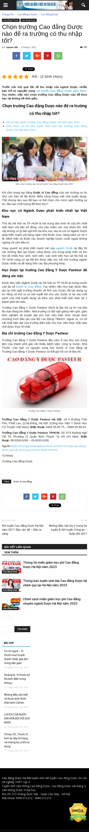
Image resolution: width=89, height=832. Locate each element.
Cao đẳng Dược (28, 20)
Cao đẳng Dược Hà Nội (16, 778)
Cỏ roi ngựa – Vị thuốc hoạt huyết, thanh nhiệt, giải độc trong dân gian (16, 657)
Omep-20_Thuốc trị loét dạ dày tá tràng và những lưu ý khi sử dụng (17, 740)
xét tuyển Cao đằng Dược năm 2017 (61, 90)
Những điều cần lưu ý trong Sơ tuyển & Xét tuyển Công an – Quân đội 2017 (68, 529)
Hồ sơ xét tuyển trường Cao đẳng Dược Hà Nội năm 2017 (43, 122)
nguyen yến (12, 47)
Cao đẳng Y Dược (10, 20)
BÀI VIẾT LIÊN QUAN (17, 547)
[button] (83, 5)
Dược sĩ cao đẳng (23, 481)
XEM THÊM (11, 552)
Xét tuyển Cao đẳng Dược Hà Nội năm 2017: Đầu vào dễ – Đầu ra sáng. (23, 529)
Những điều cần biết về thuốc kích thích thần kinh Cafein (16, 698)
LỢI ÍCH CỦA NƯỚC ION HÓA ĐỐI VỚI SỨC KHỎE (17, 718)
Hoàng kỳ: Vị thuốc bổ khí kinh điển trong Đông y (17, 678)
